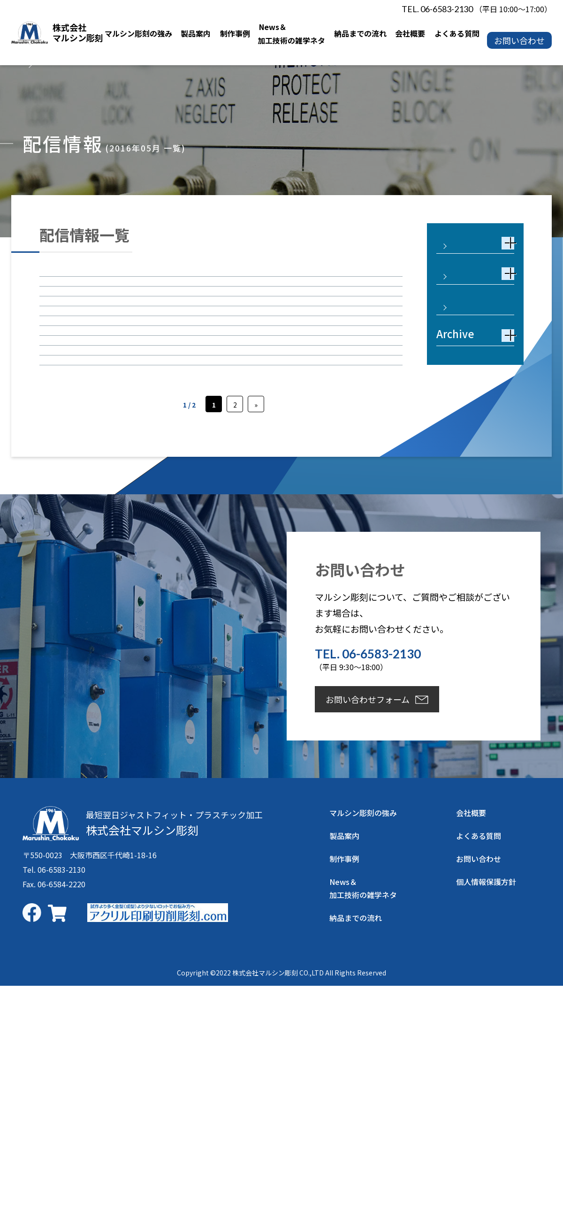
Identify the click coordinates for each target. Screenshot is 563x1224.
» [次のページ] (256, 642)
